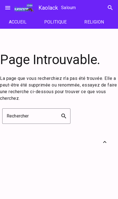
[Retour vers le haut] (105, 142)
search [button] (64, 116)
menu (7, 7)
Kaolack (48, 7)
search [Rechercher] (110, 7)
